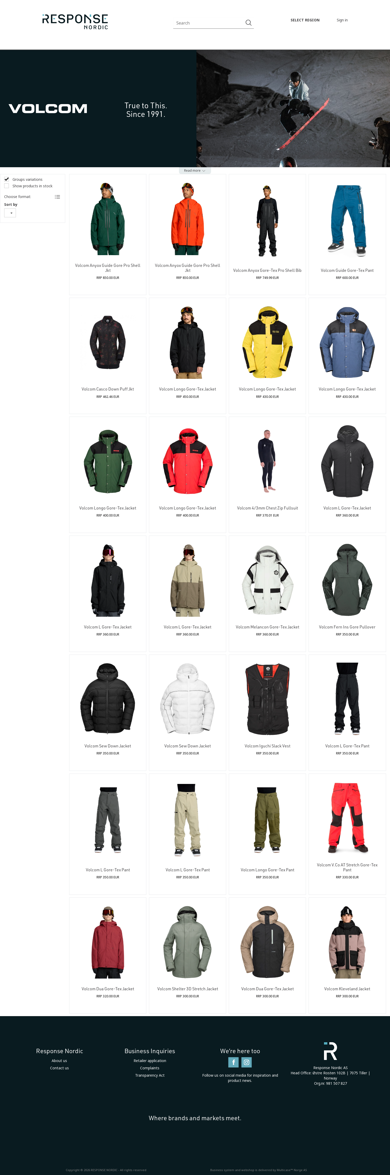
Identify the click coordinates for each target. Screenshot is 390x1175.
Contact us (59, 1068)
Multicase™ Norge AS (292, 1170)
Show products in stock (31, 186)
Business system (222, 1170)
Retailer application (150, 1060)
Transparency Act (150, 1075)
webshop (247, 1170)
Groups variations (27, 179)
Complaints (149, 1068)
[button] (195, 170)
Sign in (342, 20)
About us (59, 1060)
